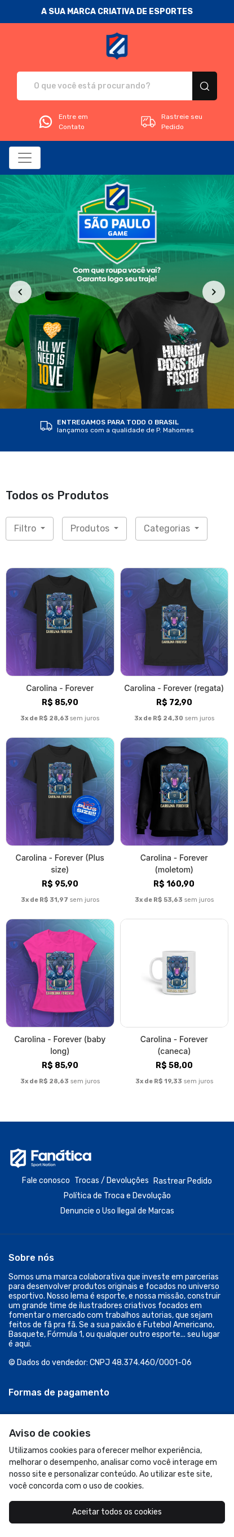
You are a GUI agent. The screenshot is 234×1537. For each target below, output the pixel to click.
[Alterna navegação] (25, 158)
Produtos (91, 528)
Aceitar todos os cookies (117, 1512)
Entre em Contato (62, 122)
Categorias (168, 528)
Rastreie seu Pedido (171, 122)
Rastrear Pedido (182, 1181)
